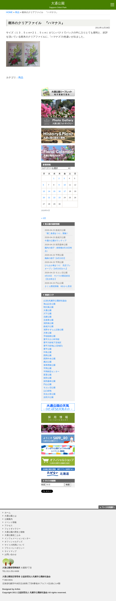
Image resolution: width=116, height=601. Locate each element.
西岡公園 (47, 355)
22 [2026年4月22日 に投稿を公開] (54, 198)
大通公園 (57, 5)
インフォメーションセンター (17, 538)
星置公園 (47, 375)
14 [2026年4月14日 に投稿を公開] (49, 191)
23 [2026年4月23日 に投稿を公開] (59, 198)
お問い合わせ (10, 554)
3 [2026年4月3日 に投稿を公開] (64, 178)
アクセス (9, 525)
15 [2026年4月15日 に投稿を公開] (54, 191)
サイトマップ (10, 551)
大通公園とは (10, 516)
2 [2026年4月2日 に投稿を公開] (59, 178)
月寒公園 (47, 333)
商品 (17, 12)
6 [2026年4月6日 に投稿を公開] (43, 185)
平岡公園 (47, 368)
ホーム (8, 512)
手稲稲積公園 (49, 336)
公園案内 (9, 519)
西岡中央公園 (49, 358)
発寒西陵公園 (49, 365)
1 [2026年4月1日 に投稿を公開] (53, 178)
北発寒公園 (48, 320)
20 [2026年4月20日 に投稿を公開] (44, 198)
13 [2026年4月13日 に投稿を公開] (44, 191)
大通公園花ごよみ (12, 535)
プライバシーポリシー (14, 548)
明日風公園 (48, 307)
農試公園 (47, 362)
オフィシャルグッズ (13, 541)
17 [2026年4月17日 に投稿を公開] (65, 191)
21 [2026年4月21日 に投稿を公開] (49, 198)
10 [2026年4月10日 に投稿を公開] (65, 185)
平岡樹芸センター (51, 371)
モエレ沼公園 (49, 387)
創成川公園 (48, 326)
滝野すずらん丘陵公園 (53, 329)
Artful (17, 589)
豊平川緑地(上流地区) (53, 346)
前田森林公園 (49, 381)
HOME (9, 12)
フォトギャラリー (12, 529)
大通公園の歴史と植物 (14, 532)
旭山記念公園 (49, 304)
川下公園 (47, 313)
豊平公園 (47, 349)
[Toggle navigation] (112, 4)
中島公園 (47, 352)
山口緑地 (47, 391)
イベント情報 (10, 522)
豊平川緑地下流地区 (52, 342)
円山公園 (47, 384)
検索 (43, 484)
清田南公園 (48, 323)
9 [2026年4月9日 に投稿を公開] (59, 185)
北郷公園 (47, 317)
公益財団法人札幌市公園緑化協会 (36, 576)
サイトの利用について (14, 545)
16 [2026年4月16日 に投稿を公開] (59, 191)
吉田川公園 (48, 397)
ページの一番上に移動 (107, 507)
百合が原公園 (49, 394)
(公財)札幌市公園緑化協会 (55, 301)
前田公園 (47, 378)
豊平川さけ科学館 (51, 339)
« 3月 (43, 218)
